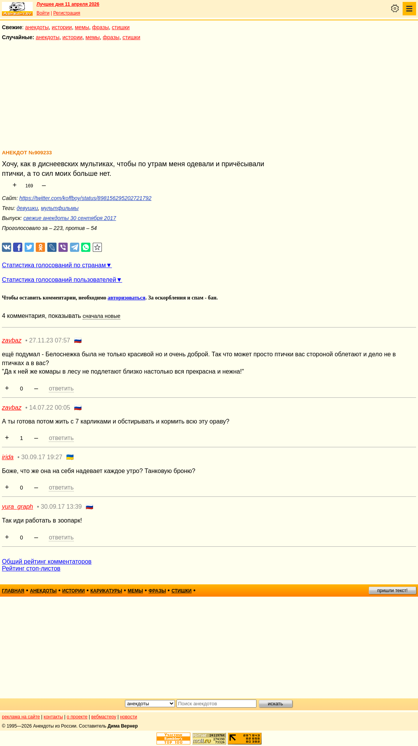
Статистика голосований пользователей (59, 279)
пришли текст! (392, 590)
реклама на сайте (21, 717)
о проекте (77, 717)
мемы (82, 27)
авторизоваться (126, 298)
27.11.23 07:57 (49, 340)
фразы (100, 27)
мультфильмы (60, 208)
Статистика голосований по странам (54, 265)
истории (62, 27)
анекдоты (37, 27)
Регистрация (66, 13)
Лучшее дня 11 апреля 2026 (68, 4)
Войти (43, 13)
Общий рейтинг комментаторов (47, 561)
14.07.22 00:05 (49, 407)
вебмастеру (103, 717)
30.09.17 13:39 (61, 506)
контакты (53, 717)
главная (13, 591)
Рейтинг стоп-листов (31, 568)
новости (128, 717)
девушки (27, 208)
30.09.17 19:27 (41, 457)
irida (7, 457)
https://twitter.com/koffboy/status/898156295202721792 (85, 198)
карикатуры (106, 591)
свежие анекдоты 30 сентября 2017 (69, 218)
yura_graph (17, 506)
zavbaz (12, 340)
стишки (121, 27)
